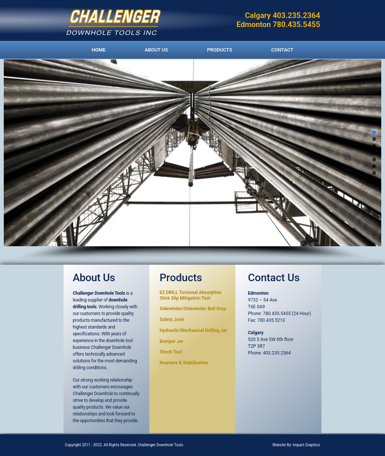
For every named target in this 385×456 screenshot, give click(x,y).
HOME (99, 50)
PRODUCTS (219, 50)
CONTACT (282, 50)
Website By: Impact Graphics (296, 445)
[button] (374, 132)
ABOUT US (156, 50)
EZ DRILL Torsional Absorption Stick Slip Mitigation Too (190, 295)
